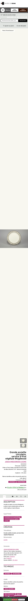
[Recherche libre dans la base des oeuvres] (9, 20)
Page (14, 10)
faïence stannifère (9, 589)
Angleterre (12, 556)
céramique (12, 482)
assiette (5, 540)
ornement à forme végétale (11, 519)
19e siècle (14, 560)
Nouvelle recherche (17, 17)
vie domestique (21, 482)
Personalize (21, 599)
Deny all (15, 599)
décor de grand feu (9, 594)
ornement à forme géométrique (12, 517)
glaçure (18, 594)
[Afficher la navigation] (3, 10)
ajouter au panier (8, 26)
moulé (6, 596)
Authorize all (7, 599)
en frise (7, 521)
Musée (23, 10)
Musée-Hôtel (15, 487)
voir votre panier (21, 26)
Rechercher (23, 20)
